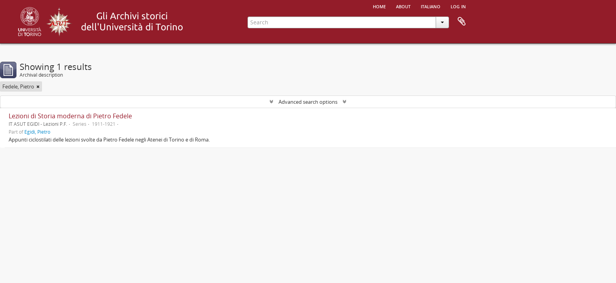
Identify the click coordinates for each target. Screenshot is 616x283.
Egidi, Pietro (37, 132)
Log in (458, 6)
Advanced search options (308, 101)
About (403, 6)
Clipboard (461, 21)
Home (379, 6)
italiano (430, 6)
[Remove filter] (38, 86)
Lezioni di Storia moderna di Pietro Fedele (70, 116)
